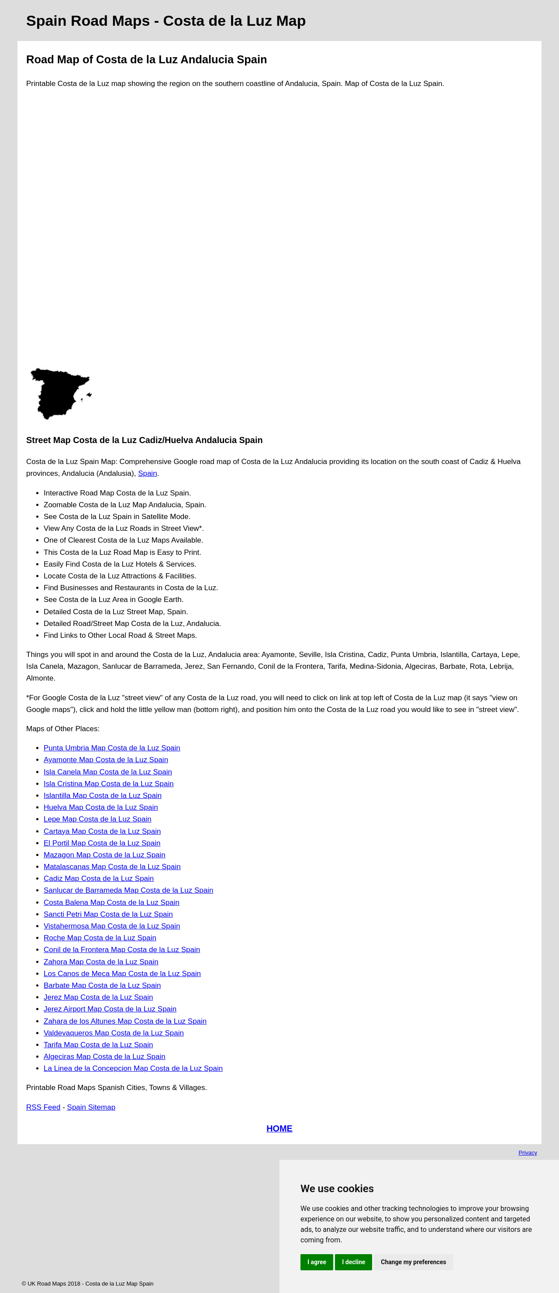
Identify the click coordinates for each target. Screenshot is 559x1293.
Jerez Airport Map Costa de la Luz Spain (110, 1009)
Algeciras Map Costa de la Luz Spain (105, 1056)
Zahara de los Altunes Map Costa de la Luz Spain (125, 1021)
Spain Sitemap (91, 1107)
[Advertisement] (61, 230)
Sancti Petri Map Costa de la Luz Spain (108, 914)
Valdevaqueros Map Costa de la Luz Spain (114, 1033)
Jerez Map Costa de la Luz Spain (98, 997)
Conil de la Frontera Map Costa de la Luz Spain (122, 950)
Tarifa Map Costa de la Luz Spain (98, 1045)
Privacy (527, 1152)
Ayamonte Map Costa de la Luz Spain (106, 760)
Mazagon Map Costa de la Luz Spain (105, 855)
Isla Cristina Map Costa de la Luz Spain (109, 784)
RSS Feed (43, 1107)
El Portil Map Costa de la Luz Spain (102, 843)
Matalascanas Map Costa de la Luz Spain (112, 867)
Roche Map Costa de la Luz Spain (100, 938)
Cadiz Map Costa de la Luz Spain (99, 878)
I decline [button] (353, 1262)
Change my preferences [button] (413, 1262)
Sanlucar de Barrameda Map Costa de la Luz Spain (128, 890)
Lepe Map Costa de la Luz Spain (98, 819)
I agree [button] (316, 1262)
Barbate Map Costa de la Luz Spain (102, 985)
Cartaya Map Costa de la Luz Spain (102, 831)
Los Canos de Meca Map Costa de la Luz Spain (122, 974)
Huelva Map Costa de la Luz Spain (101, 807)
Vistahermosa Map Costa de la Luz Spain (112, 926)
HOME (279, 1128)
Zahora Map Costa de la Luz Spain (101, 962)
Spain (147, 473)
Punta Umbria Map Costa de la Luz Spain (112, 748)
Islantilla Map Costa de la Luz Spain (103, 795)
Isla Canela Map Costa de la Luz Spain (108, 772)
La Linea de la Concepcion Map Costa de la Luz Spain (133, 1068)
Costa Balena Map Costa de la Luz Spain (111, 902)
